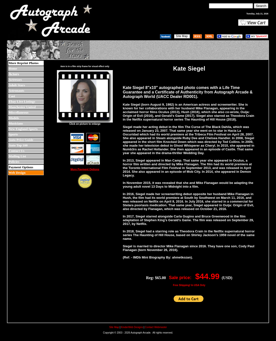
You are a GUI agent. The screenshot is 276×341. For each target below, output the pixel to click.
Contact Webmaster (156, 327)
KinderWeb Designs (132, 327)
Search (261, 6)
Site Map (114, 327)
